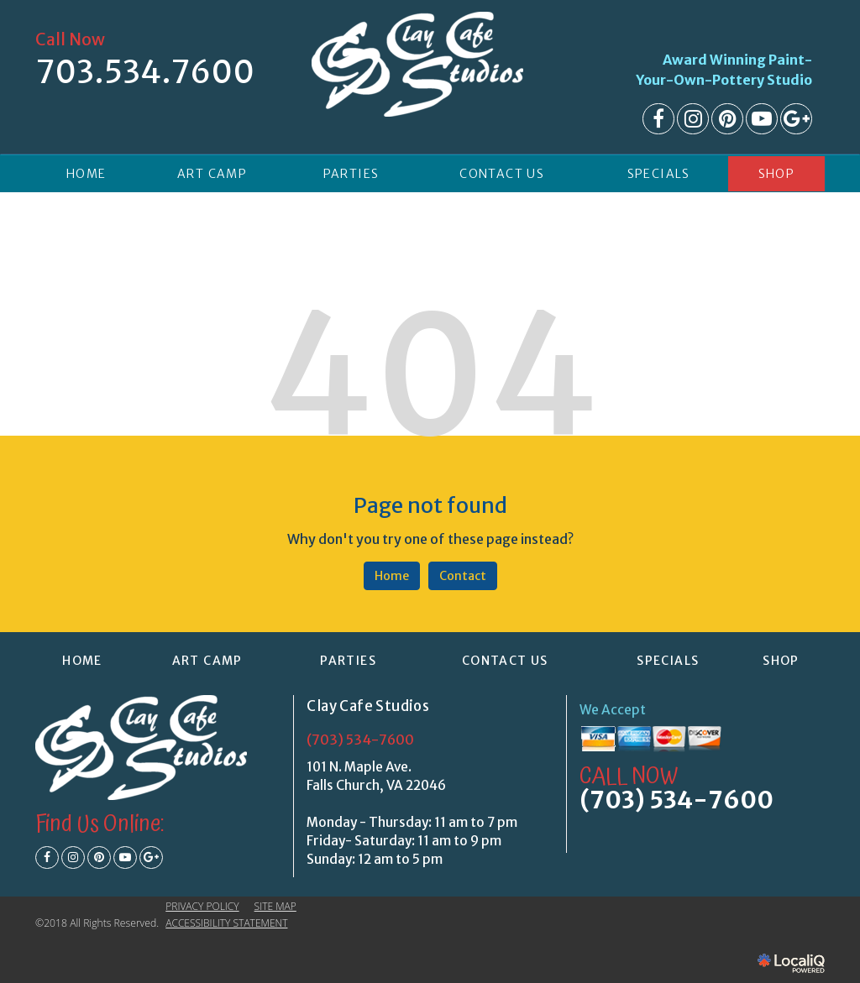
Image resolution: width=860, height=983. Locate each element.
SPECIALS (658, 173)
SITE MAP (275, 906)
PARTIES (351, 173)
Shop (776, 173)
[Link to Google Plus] (796, 118)
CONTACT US (501, 173)
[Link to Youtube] (762, 118)
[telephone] (144, 76)
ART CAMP (212, 173)
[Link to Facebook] (658, 118)
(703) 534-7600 (360, 739)
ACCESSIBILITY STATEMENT (226, 923)
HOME (86, 173)
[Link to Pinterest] (727, 118)
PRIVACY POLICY (202, 906)
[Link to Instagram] (693, 118)
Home (392, 575)
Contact (462, 575)
